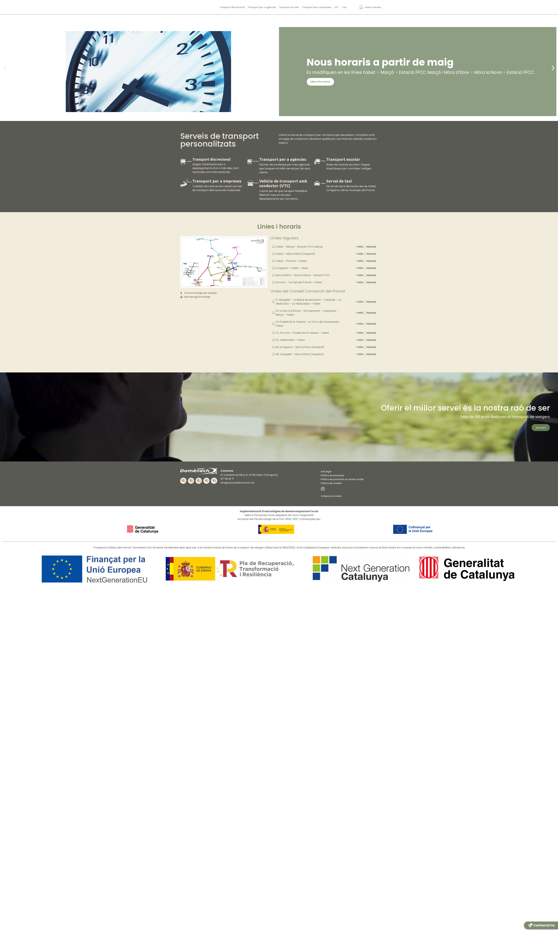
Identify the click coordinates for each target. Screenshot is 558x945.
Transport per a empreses (316, 7)
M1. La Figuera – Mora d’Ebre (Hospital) (299, 347)
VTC (336, 7)
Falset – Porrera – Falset (291, 261)
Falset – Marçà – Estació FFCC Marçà (299, 247)
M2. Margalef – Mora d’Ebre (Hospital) (299, 354)
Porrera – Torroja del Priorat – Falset (298, 282)
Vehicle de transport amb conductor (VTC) (283, 183)
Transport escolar (289, 7)
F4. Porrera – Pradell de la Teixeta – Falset (302, 333)
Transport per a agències (262, 7)
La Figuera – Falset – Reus (291, 268)
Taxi (344, 7)
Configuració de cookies (331, 496)
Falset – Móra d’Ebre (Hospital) (295, 254)
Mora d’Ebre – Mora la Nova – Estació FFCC (302, 275)
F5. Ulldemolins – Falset (290, 340)
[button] (5, 68)
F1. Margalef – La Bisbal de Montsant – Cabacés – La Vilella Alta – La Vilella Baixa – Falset (308, 302)
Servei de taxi (339, 181)
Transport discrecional (232, 7)
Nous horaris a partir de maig (380, 62)
